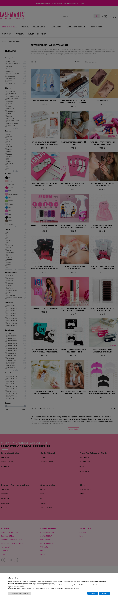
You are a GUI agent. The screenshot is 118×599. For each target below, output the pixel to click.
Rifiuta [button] (92, 593)
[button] (109, 578)
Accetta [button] (104, 593)
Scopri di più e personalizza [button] (19, 593)
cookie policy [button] (49, 583)
